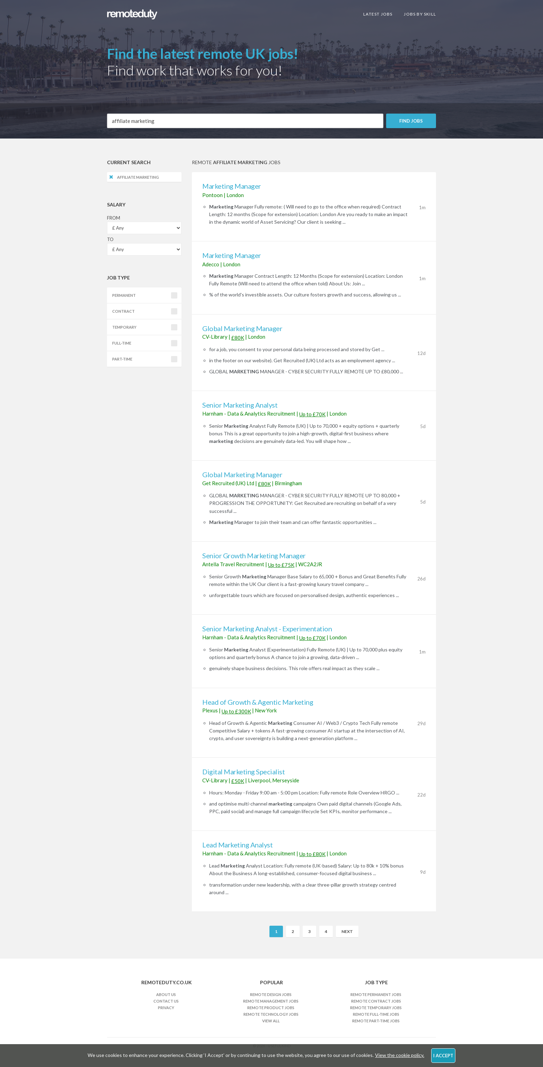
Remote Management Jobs (271, 1001)
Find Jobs (411, 121)
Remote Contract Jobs (376, 1001)
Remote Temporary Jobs (376, 1007)
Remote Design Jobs (271, 994)
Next (347, 931)
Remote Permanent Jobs (375, 994)
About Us (166, 994)
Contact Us (166, 1001)
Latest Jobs (377, 14)
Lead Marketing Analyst (237, 845)
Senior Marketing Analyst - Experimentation (267, 628)
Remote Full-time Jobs (376, 1014)
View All (271, 1021)
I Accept (443, 1055)
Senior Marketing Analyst (239, 405)
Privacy (166, 1007)
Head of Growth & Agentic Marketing (257, 702)
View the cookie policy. (399, 1055)
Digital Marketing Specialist (243, 771)
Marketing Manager (231, 186)
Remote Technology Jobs (271, 1014)
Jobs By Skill (420, 14)
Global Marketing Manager (242, 328)
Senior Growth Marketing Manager (254, 555)
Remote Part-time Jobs (376, 1021)
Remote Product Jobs (270, 1007)
